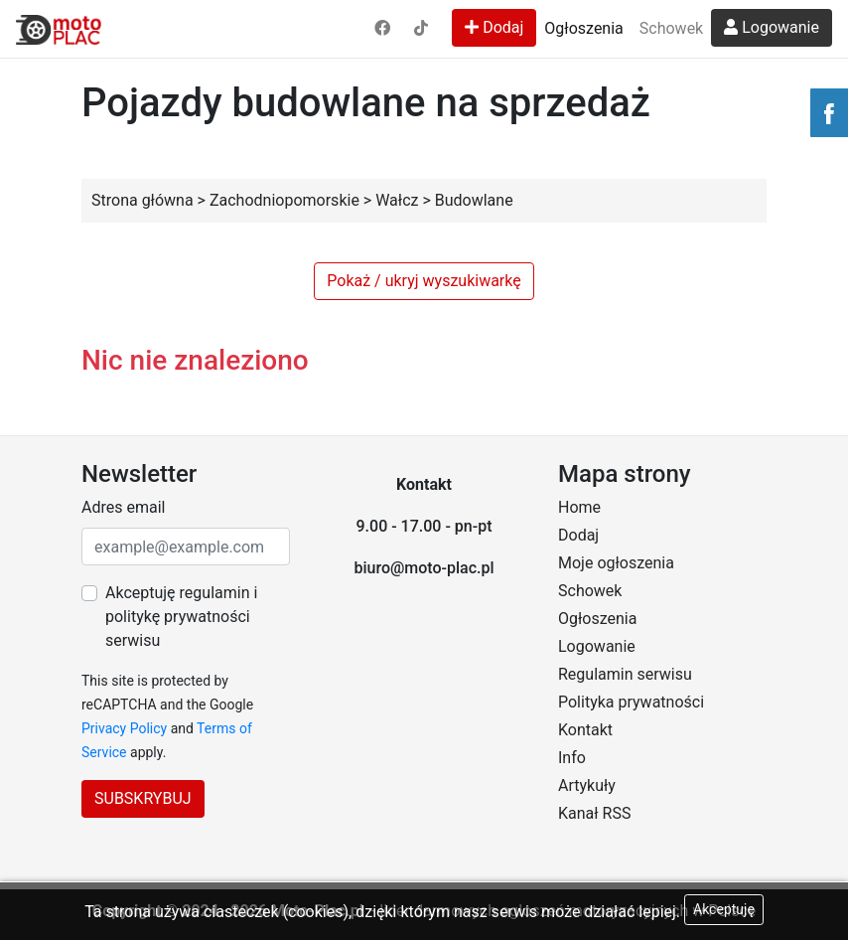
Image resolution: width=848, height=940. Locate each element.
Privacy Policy (124, 728)
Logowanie (771, 27)
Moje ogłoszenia (616, 562)
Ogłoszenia (583, 28)
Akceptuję (724, 909)
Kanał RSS (594, 813)
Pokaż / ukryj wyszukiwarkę (423, 280)
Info (572, 757)
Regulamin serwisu (625, 674)
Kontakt (585, 729)
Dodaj (494, 27)
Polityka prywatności (631, 702)
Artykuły (587, 785)
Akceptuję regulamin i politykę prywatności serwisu (181, 616)
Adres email (123, 507)
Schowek (671, 28)
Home (579, 507)
